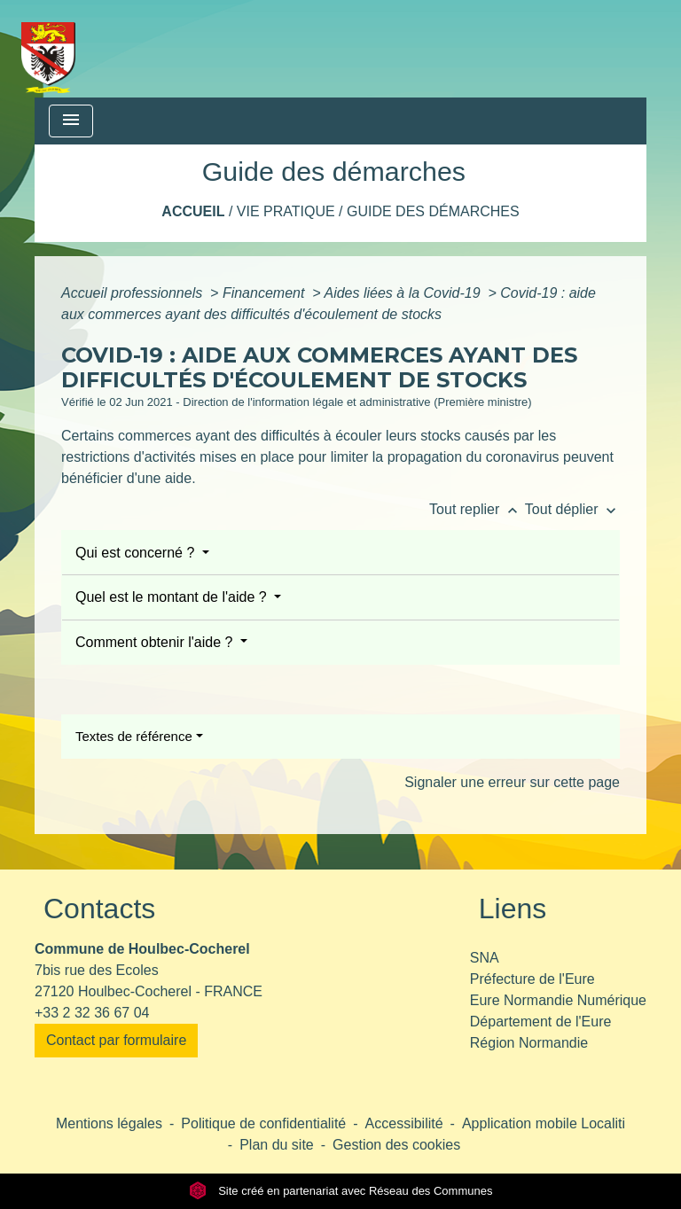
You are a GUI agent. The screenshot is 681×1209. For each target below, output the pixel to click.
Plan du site (276, 1144)
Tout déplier (572, 509)
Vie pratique (286, 211)
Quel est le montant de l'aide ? (172, 596)
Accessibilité (404, 1123)
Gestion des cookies (396, 1144)
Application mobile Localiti (543, 1123)
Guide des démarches (433, 211)
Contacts (99, 908)
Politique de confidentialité (263, 1123)
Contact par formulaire (116, 1040)
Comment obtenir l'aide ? (156, 642)
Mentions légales (109, 1123)
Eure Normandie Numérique (558, 1000)
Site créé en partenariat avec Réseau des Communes (341, 1190)
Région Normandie (529, 1042)
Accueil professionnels (134, 292)
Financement (266, 292)
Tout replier (477, 509)
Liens (513, 908)
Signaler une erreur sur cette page (512, 782)
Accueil (192, 211)
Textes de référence (133, 736)
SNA (484, 957)
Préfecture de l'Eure (532, 979)
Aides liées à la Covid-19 (404, 292)
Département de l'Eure (541, 1021)
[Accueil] (48, 49)
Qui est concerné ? (137, 552)
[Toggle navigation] (71, 121)
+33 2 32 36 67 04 (92, 1012)
